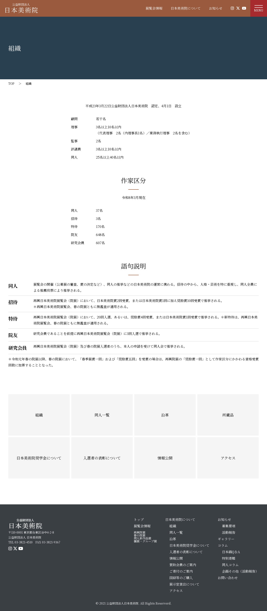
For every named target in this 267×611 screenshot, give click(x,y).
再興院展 (139, 532)
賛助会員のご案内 (182, 564)
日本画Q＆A (231, 551)
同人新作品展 (142, 538)
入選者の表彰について (102, 458)
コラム (223, 545)
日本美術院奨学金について (39, 458)
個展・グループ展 (145, 541)
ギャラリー (226, 539)
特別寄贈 (228, 558)
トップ (139, 519)
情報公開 (165, 458)
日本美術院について (186, 8)
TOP (11, 83)
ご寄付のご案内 (181, 571)
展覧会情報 (154, 8)
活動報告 (228, 532)
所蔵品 (228, 415)
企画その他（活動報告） (240, 571)
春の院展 (139, 535)
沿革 (165, 415)
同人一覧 (102, 415)
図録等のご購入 (181, 577)
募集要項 (228, 526)
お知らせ (215, 8)
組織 (28, 83)
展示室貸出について (184, 584)
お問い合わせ (228, 577)
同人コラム (230, 564)
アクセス (228, 458)
